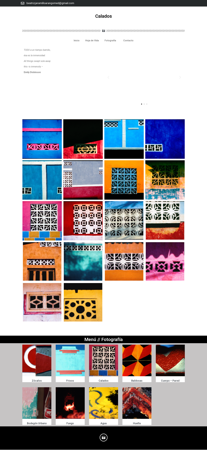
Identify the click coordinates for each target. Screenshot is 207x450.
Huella (137, 423)
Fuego (70, 423)
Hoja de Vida (92, 40)
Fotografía (111, 40)
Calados (104, 380)
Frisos (70, 380)
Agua (104, 423)
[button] (108, 77)
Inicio (76, 40)
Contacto (128, 40)
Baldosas (136, 380)
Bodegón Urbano (37, 423)
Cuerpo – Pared (170, 380)
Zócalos (37, 380)
